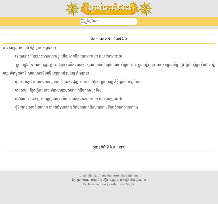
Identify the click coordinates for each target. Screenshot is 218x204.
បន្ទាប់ (121, 147)
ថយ (95, 147)
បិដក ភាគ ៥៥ (100, 39)
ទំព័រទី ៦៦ (120, 39)
